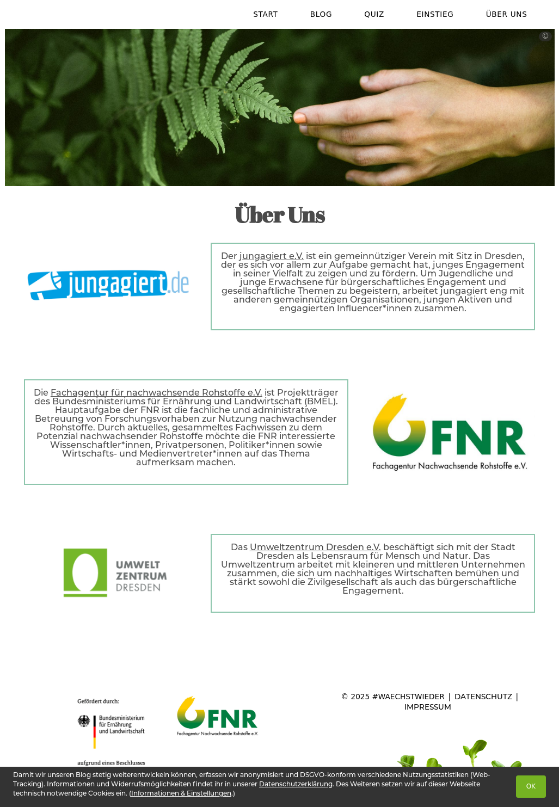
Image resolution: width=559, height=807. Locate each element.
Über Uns (506, 14)
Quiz (374, 14)
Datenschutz (483, 696)
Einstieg (434, 14)
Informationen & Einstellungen (181, 793)
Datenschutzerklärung (296, 784)
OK (531, 786)
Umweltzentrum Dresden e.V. (315, 547)
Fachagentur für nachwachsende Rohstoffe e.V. (156, 392)
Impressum (427, 707)
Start (265, 14)
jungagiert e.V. (271, 256)
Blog (321, 14)
